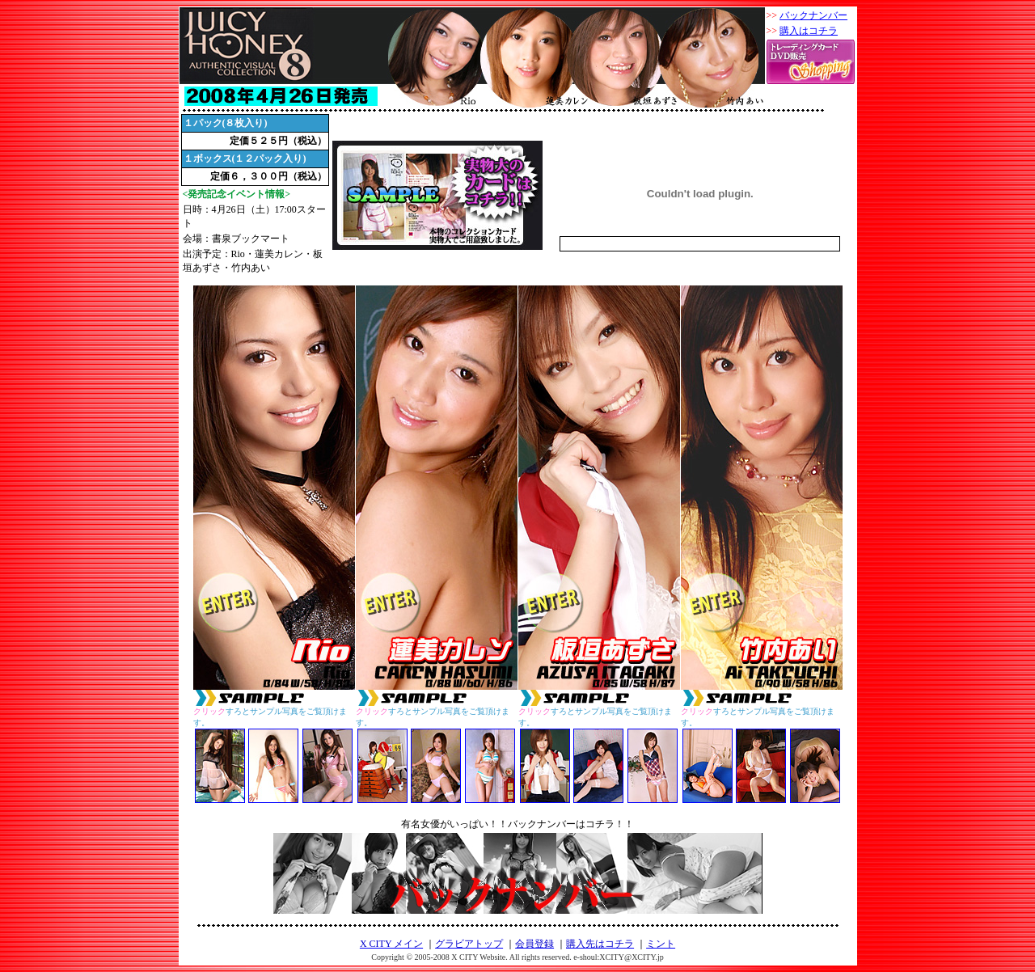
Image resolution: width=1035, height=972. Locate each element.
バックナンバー (813, 15)
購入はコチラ (808, 30)
